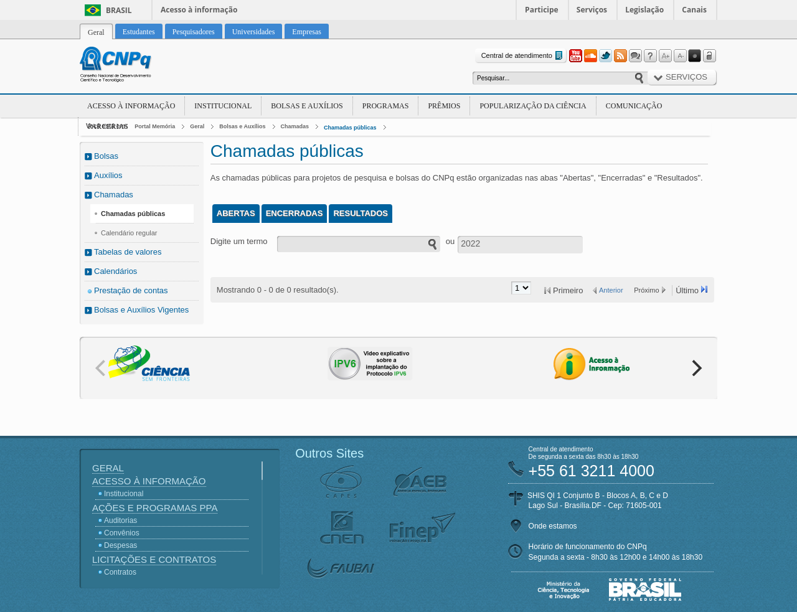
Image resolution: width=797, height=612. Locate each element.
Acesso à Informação (131, 105)
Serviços (592, 9)
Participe (542, 9)
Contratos (120, 572)
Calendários (115, 271)
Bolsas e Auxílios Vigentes (141, 309)
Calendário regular (129, 233)
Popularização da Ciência (532, 105)
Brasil (119, 10)
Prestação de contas (131, 290)
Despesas (120, 545)
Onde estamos (553, 526)
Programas (385, 105)
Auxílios (108, 175)
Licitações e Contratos (154, 559)
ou (450, 241)
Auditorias (120, 520)
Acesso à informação (199, 9)
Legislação (644, 9)
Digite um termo (239, 241)
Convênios (121, 533)
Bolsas (106, 156)
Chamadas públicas (350, 128)
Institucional (223, 105)
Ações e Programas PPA (154, 507)
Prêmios (444, 105)
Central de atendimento (523, 55)
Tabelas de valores (127, 252)
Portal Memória (154, 126)
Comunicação (634, 105)
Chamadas (295, 126)
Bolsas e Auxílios (306, 105)
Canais (694, 9)
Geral (197, 126)
